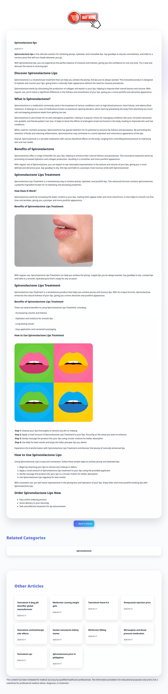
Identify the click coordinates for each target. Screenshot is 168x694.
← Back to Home (84, 523)
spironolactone (84, 550)
